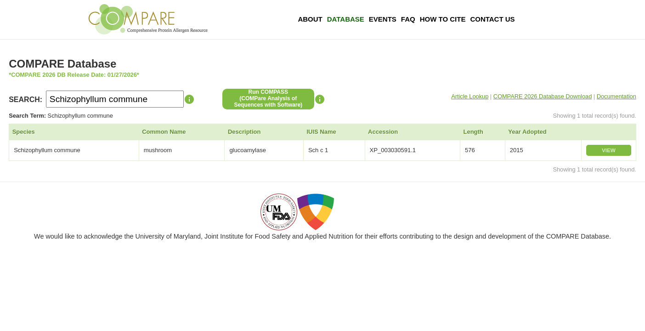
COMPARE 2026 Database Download (542, 96)
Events (382, 19)
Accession (383, 131)
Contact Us (492, 19)
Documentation (616, 96)
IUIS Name (321, 131)
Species (23, 131)
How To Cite (443, 19)
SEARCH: (25, 99)
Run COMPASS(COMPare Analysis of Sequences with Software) (268, 98)
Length (473, 131)
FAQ (408, 19)
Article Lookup (469, 96)
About (310, 19)
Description (244, 131)
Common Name (164, 131)
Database (345, 19)
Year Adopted (527, 131)
